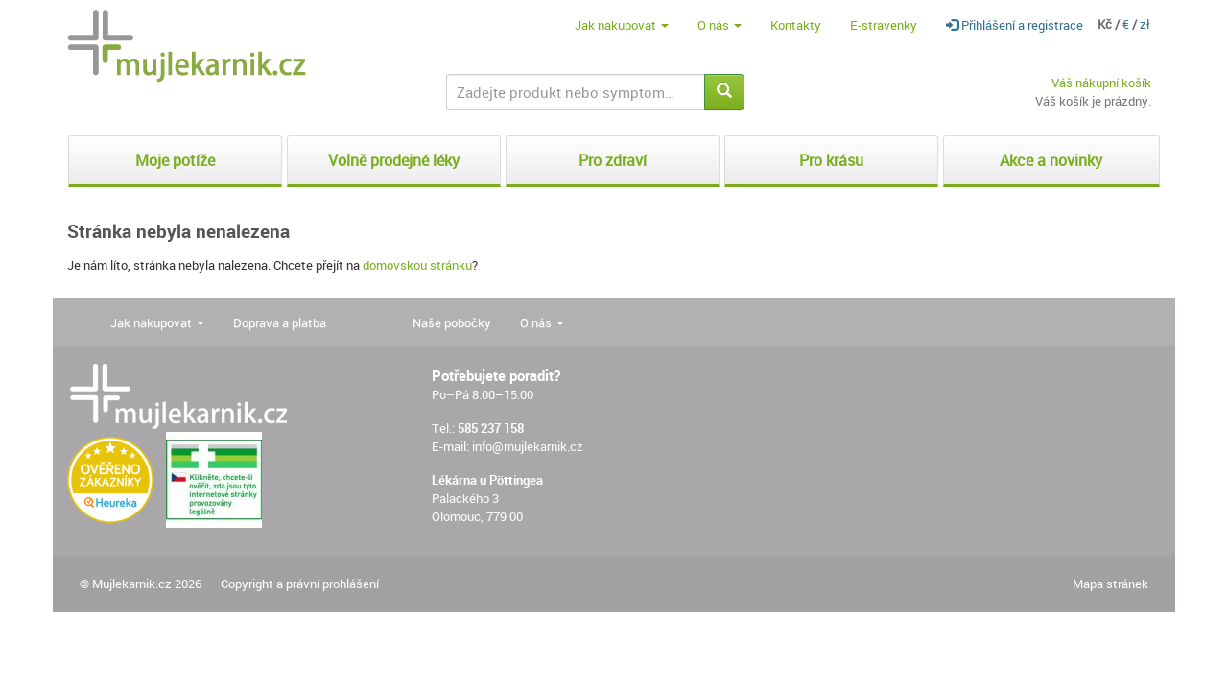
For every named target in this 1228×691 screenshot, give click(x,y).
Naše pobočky (452, 322)
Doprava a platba (279, 322)
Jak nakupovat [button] (622, 25)
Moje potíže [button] (175, 160)
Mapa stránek (1110, 583)
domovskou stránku (417, 265)
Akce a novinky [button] (1051, 160)
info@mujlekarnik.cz (527, 446)
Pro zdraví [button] (613, 160)
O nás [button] (719, 25)
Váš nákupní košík (1101, 82)
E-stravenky (883, 25)
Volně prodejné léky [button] (394, 160)
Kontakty (795, 25)
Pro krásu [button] (831, 160)
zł (1145, 24)
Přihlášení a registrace (1014, 25)
